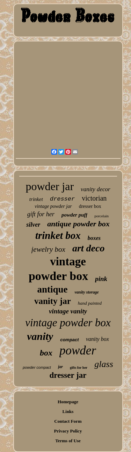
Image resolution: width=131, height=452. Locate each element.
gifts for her (78, 367)
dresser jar (68, 375)
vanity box (97, 339)
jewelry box (48, 249)
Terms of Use (67, 440)
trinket (36, 199)
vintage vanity (68, 311)
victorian (94, 198)
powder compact (37, 367)
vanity (40, 336)
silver (33, 224)
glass (103, 364)
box (46, 352)
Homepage (68, 401)
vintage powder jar (53, 206)
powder (77, 350)
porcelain (101, 216)
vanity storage (87, 292)
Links (68, 411)
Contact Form (67, 421)
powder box (58, 276)
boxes (94, 238)
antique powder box (78, 223)
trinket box (58, 235)
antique (52, 289)
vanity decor (95, 189)
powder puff (74, 215)
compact (69, 339)
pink (101, 278)
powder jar (50, 186)
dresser (62, 199)
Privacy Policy (68, 431)
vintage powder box (68, 323)
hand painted (90, 303)
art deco (88, 248)
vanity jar (52, 301)
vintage (68, 261)
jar (60, 366)
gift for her (40, 214)
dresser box (90, 206)
